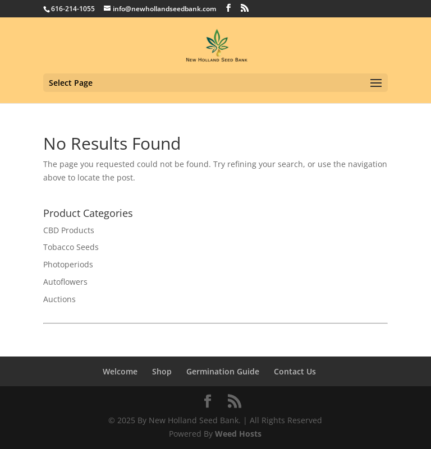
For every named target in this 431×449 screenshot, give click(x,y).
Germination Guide (222, 371)
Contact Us (295, 371)
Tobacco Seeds (71, 247)
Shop (162, 371)
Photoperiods (68, 264)
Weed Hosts (238, 433)
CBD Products (68, 230)
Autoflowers (65, 281)
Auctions (59, 299)
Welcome (120, 371)
